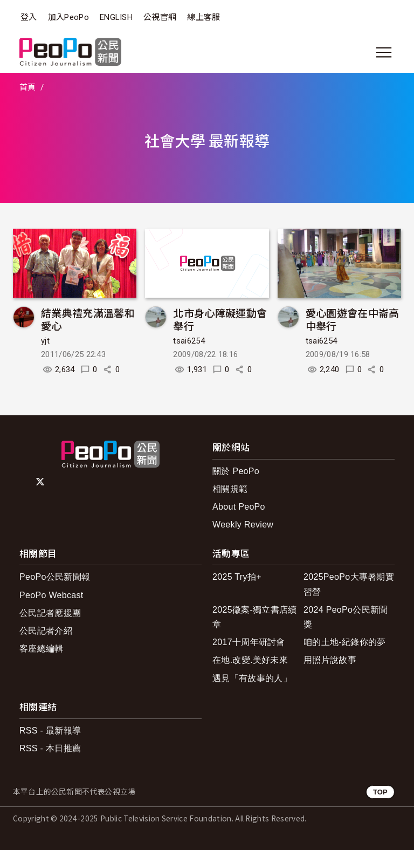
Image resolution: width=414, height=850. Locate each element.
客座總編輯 (41, 648)
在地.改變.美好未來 (250, 659)
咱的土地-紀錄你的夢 (344, 642)
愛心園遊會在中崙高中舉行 (352, 319)
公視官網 (159, 17)
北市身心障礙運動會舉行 (220, 319)
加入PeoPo (68, 17)
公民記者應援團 (50, 613)
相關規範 (229, 488)
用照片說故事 (329, 659)
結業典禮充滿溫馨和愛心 (88, 319)
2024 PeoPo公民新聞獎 (345, 617)
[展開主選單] (384, 52)
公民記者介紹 (45, 630)
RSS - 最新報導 (50, 730)
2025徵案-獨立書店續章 (254, 617)
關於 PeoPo (235, 471)
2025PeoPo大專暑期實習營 (348, 584)
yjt (45, 341)
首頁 (27, 87)
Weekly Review (242, 524)
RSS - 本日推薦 (50, 748)
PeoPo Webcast (51, 595)
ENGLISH (116, 17)
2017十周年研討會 (248, 642)
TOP (380, 792)
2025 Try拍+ (236, 576)
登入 (28, 17)
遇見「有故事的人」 (252, 678)
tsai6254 (189, 341)
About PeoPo (238, 506)
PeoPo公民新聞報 (54, 576)
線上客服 (203, 17)
